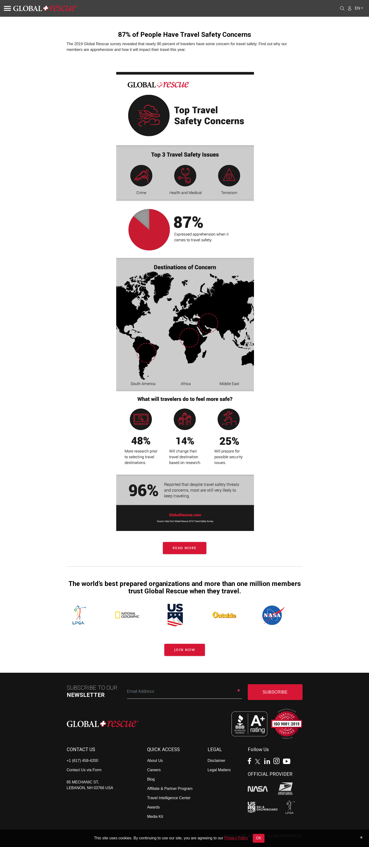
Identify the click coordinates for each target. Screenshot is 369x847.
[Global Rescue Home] (45, 8)
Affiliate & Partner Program (170, 789)
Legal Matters (219, 770)
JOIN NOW (184, 649)
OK (258, 838)
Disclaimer (217, 761)
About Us (155, 761)
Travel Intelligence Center (169, 798)
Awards (153, 807)
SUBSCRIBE (275, 692)
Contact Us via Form (84, 770)
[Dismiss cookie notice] (361, 837)
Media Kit (155, 816)
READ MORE (185, 548)
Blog (151, 779)
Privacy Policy (236, 838)
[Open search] (342, 8)
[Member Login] (349, 8)
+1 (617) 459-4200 (82, 761)
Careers (154, 770)
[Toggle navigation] (6, 8)
